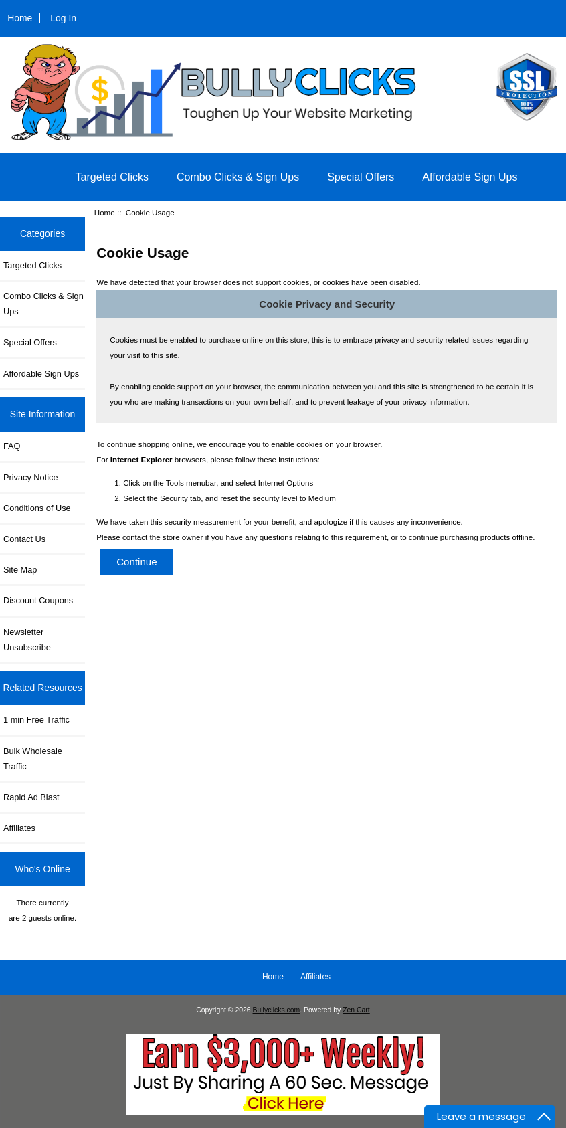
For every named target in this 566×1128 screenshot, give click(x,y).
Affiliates (19, 828)
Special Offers (360, 177)
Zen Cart (356, 1010)
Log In (63, 18)
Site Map (20, 570)
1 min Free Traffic (36, 720)
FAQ (12, 446)
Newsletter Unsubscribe (27, 639)
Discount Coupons (38, 600)
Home (19, 18)
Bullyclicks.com (276, 1010)
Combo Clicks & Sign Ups (238, 177)
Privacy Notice (30, 477)
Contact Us (24, 539)
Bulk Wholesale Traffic (32, 758)
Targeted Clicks (112, 177)
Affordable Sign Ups (469, 177)
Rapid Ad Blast (31, 797)
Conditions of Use (37, 508)
